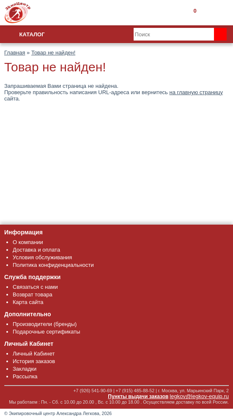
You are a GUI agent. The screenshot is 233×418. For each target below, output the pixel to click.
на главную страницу (196, 92)
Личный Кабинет (34, 353)
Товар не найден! (53, 52)
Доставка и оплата (36, 250)
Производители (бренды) (45, 324)
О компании (28, 242)
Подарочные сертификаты (46, 331)
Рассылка (25, 376)
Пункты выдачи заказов (138, 396)
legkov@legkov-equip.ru (199, 396)
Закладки (24, 369)
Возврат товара (32, 294)
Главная (14, 52)
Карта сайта (28, 302)
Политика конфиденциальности (53, 265)
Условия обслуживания (42, 257)
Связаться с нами (35, 287)
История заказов (34, 361)
